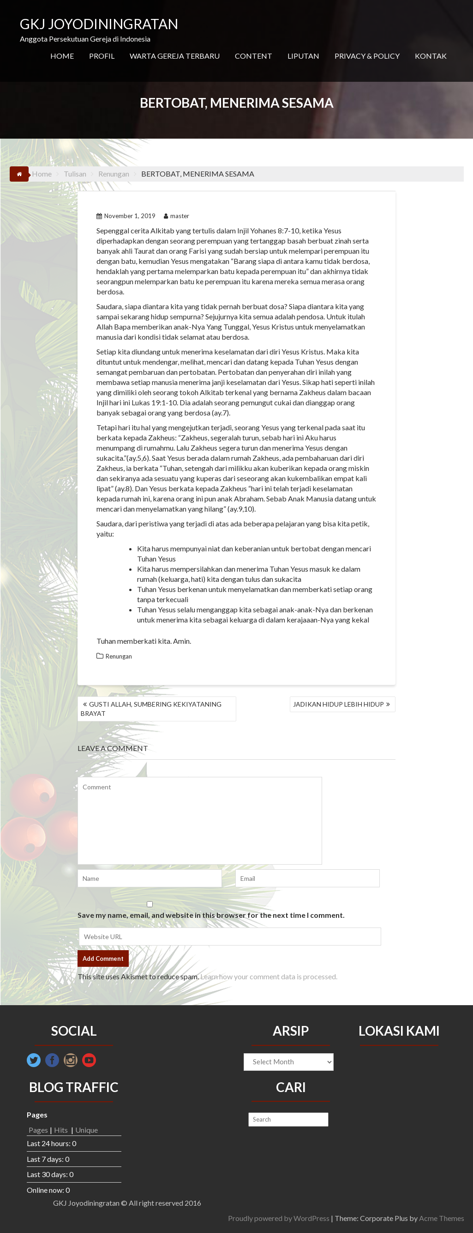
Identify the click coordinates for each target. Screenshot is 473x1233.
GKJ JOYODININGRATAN (99, 23)
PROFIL (101, 55)
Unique (86, 1129)
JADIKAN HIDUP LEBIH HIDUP (338, 704)
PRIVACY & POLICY (367, 55)
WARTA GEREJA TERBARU (175, 55)
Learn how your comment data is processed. (268, 976)
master (176, 216)
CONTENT (253, 55)
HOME (62, 55)
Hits (61, 1129)
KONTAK (431, 55)
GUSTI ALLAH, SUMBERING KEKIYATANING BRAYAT (151, 708)
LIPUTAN (303, 55)
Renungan (119, 656)
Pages (38, 1129)
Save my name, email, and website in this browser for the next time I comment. (211, 914)
